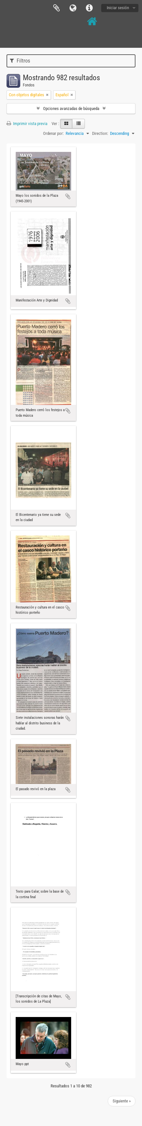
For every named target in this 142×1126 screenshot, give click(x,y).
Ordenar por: (53, 133)
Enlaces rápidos (89, 8)
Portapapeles (56, 8)
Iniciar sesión (118, 7)
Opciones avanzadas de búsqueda (71, 108)
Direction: (100, 133)
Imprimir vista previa (27, 123)
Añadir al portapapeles (68, 196)
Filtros (20, 61)
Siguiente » (122, 1101)
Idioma (73, 8)
